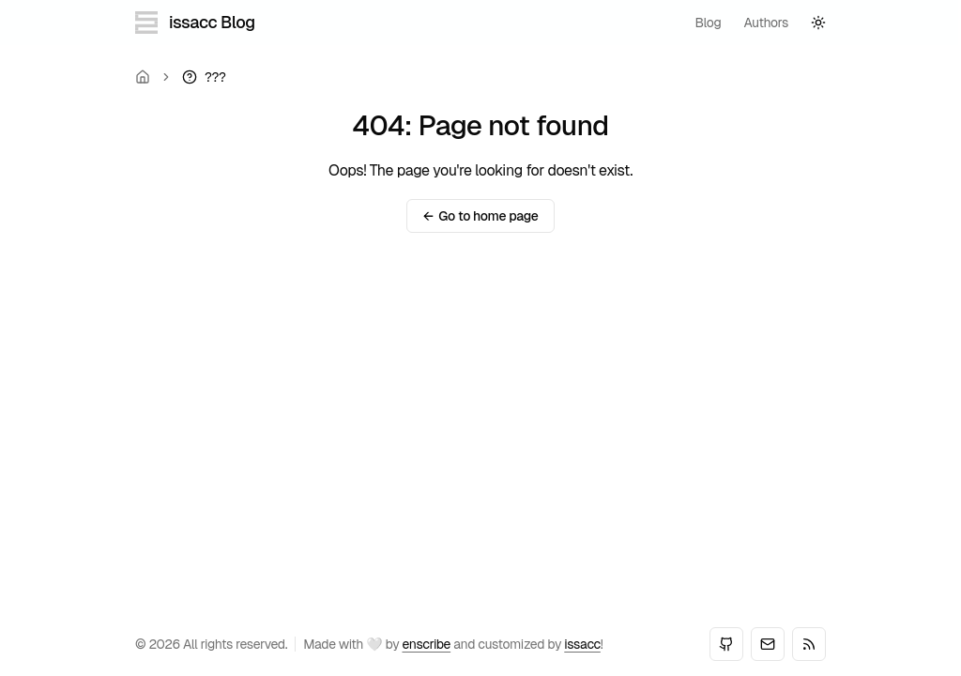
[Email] (768, 644)
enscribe (426, 644)
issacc (582, 644)
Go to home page (480, 216)
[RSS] (809, 644)
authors (765, 22)
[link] (203, 77)
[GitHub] (726, 644)
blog (708, 22)
